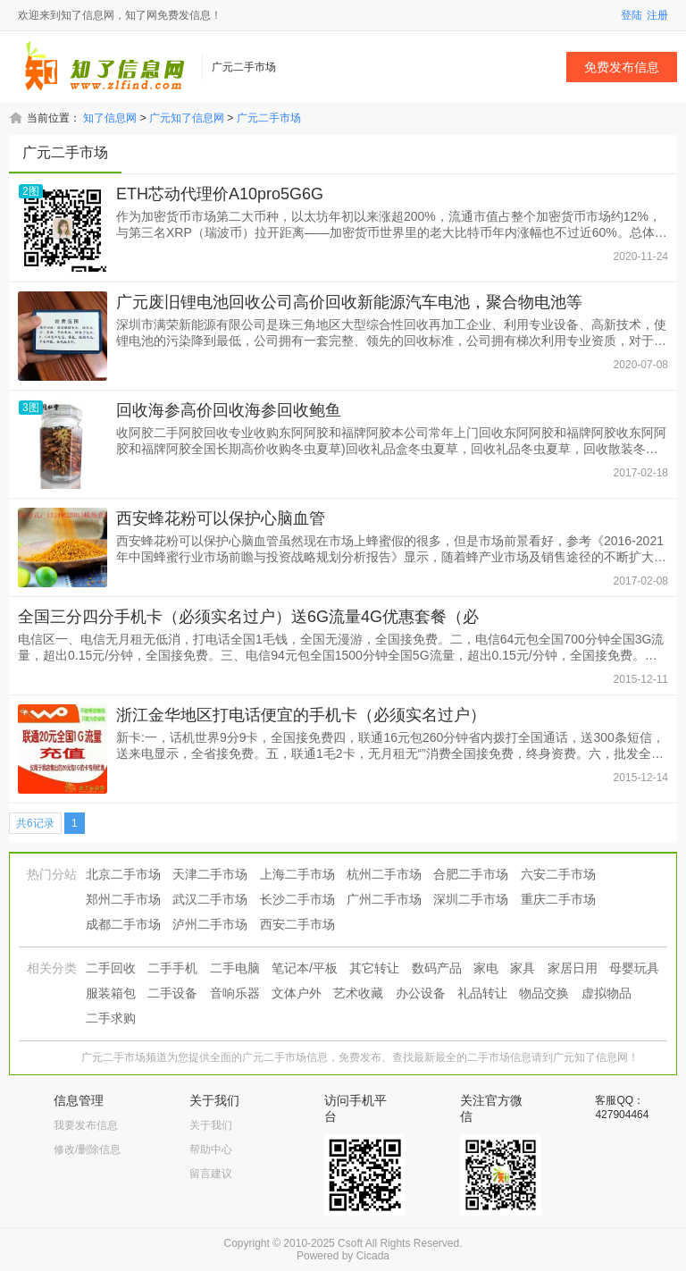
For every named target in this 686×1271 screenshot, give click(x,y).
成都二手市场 (123, 924)
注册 (657, 15)
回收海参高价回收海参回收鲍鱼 (228, 410)
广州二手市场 (384, 899)
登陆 (631, 15)
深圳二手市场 (470, 899)
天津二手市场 (209, 874)
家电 (485, 968)
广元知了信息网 (186, 118)
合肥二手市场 (470, 874)
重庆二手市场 (558, 899)
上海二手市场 (297, 874)
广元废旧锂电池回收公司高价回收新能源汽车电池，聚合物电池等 (349, 302)
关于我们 (210, 1125)
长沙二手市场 (297, 899)
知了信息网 (110, 118)
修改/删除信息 (87, 1149)
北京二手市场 (123, 874)
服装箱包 (111, 993)
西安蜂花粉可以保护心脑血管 (220, 518)
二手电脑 (235, 968)
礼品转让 (482, 993)
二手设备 (172, 993)
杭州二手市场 (384, 874)
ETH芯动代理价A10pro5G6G (219, 194)
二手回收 (111, 968)
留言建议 (210, 1173)
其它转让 (374, 968)
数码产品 (437, 968)
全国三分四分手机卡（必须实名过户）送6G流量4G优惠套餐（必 (248, 617)
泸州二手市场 (209, 924)
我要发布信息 (86, 1125)
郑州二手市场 (123, 899)
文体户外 (297, 993)
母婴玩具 (634, 968)
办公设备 (421, 993)
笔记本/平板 (305, 968)
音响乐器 (235, 993)
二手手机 (172, 968)
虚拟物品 (606, 993)
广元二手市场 (269, 118)
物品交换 (544, 993)
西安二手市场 (297, 924)
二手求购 (111, 1018)
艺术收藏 (358, 993)
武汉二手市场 (209, 899)
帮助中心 (210, 1149)
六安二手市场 (558, 874)
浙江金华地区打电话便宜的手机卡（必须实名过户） (301, 715)
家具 (522, 968)
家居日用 (573, 968)
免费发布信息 (621, 67)
